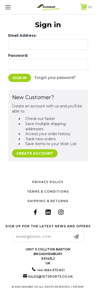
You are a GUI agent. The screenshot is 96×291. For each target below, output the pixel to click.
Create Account (34, 153)
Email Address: (22, 35)
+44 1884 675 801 (51, 270)
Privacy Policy (47, 182)
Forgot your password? (55, 77)
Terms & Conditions (48, 191)
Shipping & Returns (47, 201)
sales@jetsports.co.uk (50, 276)
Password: (18, 55)
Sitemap (78, 286)
